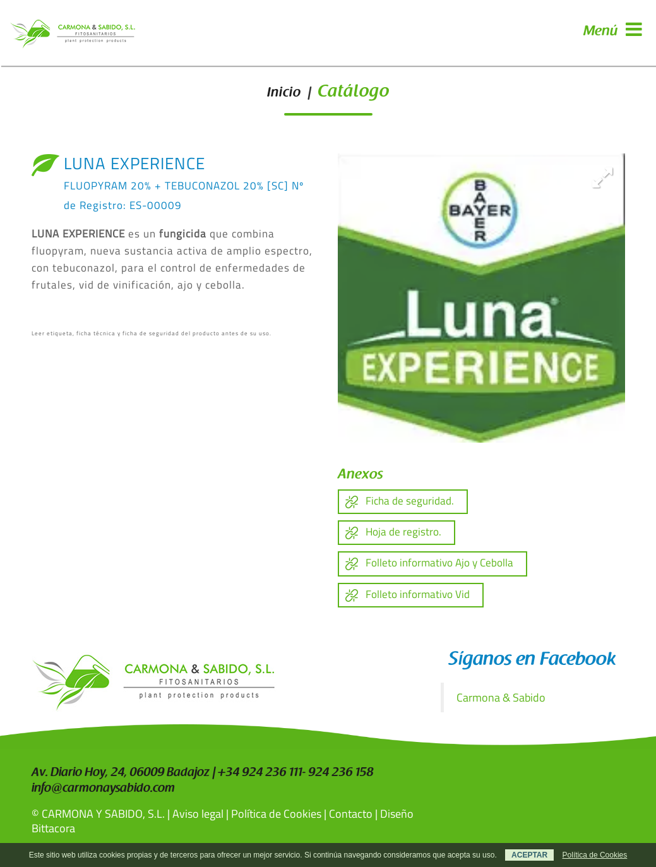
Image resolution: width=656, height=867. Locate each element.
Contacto (351, 813)
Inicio (284, 93)
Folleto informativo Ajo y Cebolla (439, 562)
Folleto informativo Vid (418, 594)
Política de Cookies (276, 813)
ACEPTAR (529, 855)
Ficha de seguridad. (410, 501)
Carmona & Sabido (501, 697)
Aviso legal (198, 813)
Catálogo (354, 92)
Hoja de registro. (403, 531)
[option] (481, 298)
